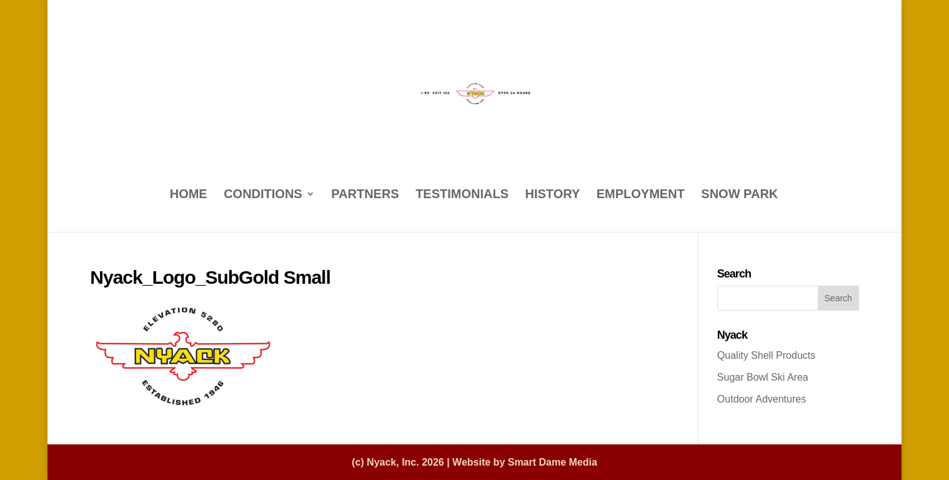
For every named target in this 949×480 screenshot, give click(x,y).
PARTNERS (365, 195)
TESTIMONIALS (462, 195)
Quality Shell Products (766, 355)
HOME (188, 195)
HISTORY (552, 195)
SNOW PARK (739, 195)
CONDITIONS (263, 195)
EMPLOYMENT (641, 195)
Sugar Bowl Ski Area (762, 377)
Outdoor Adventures (761, 399)
